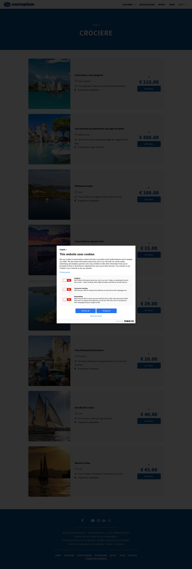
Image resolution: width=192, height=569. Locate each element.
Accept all (106, 311)
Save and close (96, 316)
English (63, 250)
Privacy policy (65, 272)
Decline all (86, 311)
